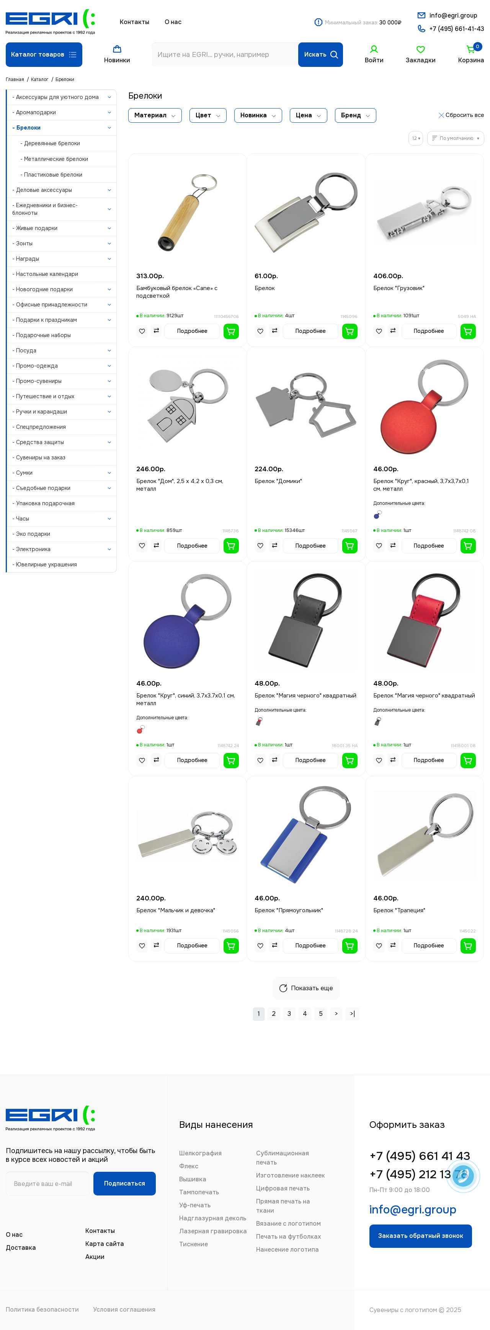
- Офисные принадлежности (49, 304)
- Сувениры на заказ (38, 457)
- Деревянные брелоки (50, 143)
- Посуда (24, 350)
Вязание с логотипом (288, 1224)
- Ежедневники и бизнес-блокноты (45, 209)
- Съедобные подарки (41, 488)
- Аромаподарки (34, 112)
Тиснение (193, 1244)
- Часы (20, 518)
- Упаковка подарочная (43, 503)
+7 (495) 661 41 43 (422, 1156)
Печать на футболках (288, 1237)
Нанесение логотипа (287, 1250)
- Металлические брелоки (54, 159)
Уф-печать (195, 1205)
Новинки (117, 60)
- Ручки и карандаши (39, 411)
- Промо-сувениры (37, 381)
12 (414, 138)
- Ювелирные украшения (44, 564)
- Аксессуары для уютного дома (55, 97)
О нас (173, 22)
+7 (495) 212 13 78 (420, 1175)
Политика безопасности (43, 1310)
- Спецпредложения (39, 426)
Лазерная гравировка (213, 1231)
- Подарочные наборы (41, 335)
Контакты (134, 22)
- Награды (25, 258)
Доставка (21, 1248)
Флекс (188, 1166)
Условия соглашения (127, 1310)
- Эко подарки (31, 533)
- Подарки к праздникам (44, 319)
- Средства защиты (38, 442)
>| (352, 1014)
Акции (95, 1257)
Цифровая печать (283, 1188)
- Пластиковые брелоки (51, 174)
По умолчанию (456, 138)
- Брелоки (26, 127)
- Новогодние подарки (42, 289)
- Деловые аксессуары (42, 190)
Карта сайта (104, 1244)
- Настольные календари (45, 274)
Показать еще (306, 988)
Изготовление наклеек (290, 1175)
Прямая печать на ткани (283, 1206)
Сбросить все (465, 115)
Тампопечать (199, 1192)
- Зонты (22, 243)
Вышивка (192, 1179)
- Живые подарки (34, 228)
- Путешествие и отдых (43, 396)
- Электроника (31, 549)
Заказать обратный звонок (422, 1239)
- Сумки (22, 472)
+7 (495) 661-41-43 (456, 29)
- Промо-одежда (35, 365)
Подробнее (192, 331)
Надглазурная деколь (212, 1218)
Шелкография (200, 1153)
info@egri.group (453, 15)
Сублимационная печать (282, 1157)
